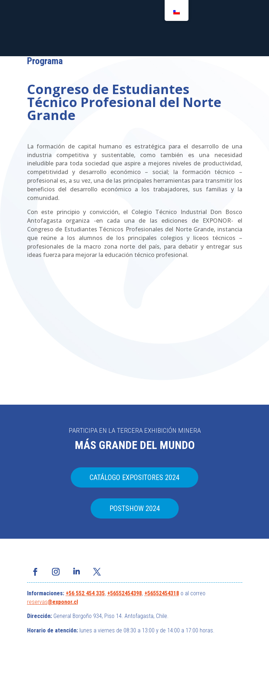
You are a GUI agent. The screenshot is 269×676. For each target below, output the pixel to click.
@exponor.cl (63, 602)
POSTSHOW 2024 (134, 508)
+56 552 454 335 (85, 593)
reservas (37, 602)
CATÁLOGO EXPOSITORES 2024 (134, 477)
